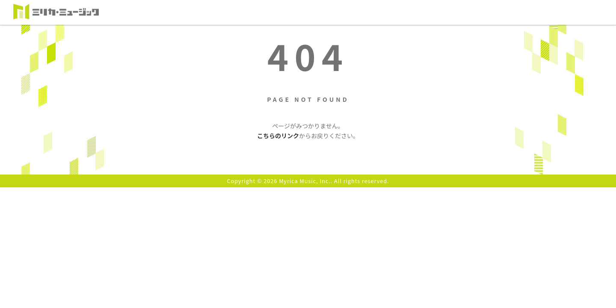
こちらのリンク (278, 135)
